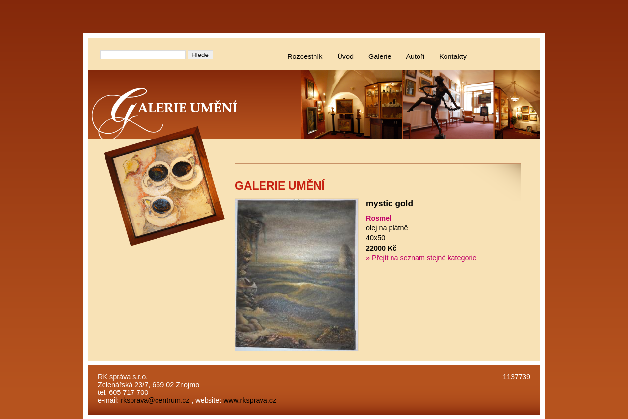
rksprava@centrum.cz (155, 400)
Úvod (345, 56)
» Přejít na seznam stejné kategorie (421, 258)
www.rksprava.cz (249, 400)
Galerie (379, 56)
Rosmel (379, 218)
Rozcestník (305, 56)
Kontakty (453, 56)
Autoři (415, 56)
